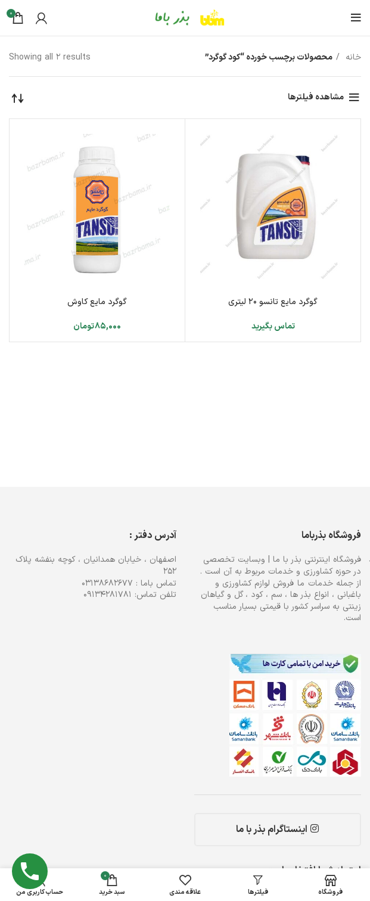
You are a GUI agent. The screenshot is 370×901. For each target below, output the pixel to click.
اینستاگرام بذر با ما (277, 829)
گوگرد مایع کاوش (97, 302)
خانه (352, 57)
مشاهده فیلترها (316, 97)
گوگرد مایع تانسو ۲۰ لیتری (273, 302)
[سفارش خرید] (18, 98)
